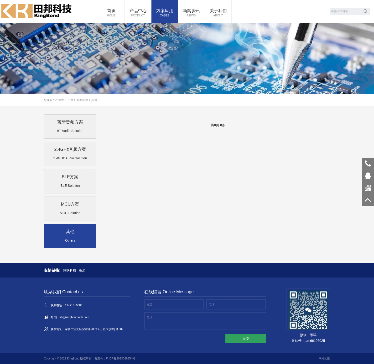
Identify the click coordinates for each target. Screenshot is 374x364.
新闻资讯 (191, 13)
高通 (82, 270)
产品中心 (138, 13)
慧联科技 (69, 270)
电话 (211, 304)
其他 (94, 100)
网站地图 (324, 358)
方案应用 (164, 13)
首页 (111, 13)
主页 (70, 100)
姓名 (149, 304)
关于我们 (218, 13)
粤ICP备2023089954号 (120, 358)
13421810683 (368, 164)
